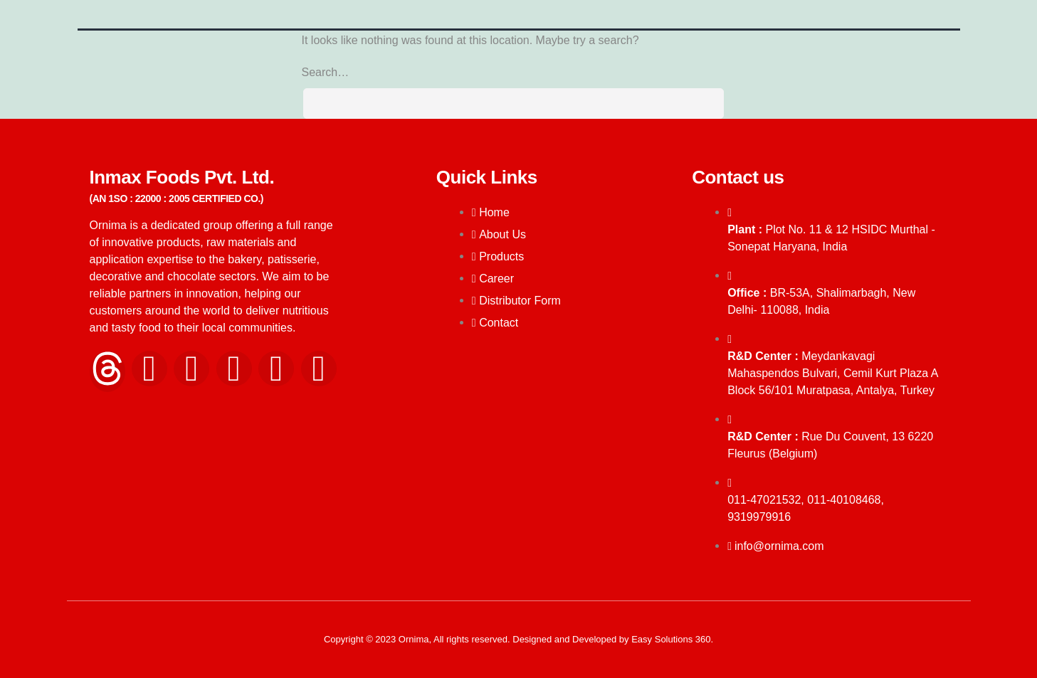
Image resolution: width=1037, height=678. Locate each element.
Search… (325, 72)
